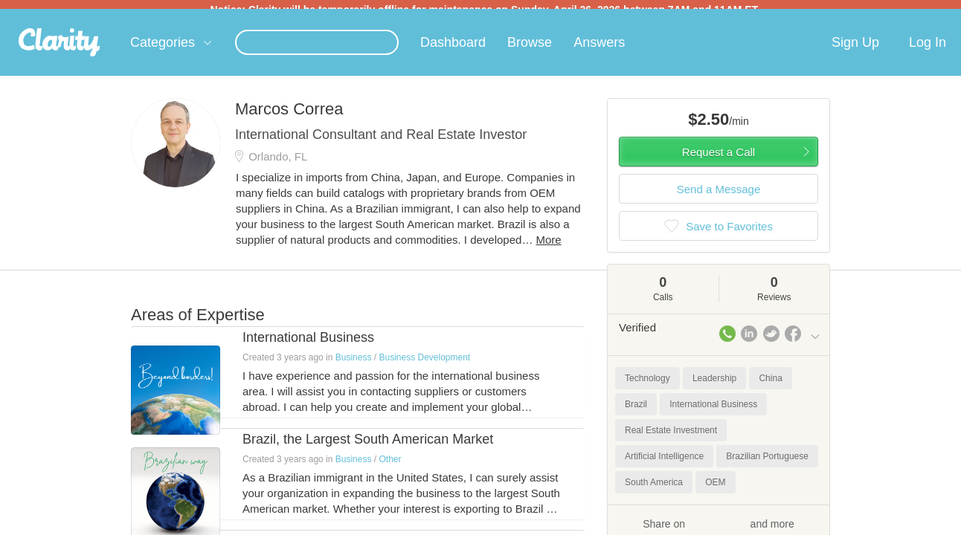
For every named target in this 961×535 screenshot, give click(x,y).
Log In (927, 51)
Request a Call (718, 161)
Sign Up (855, 51)
